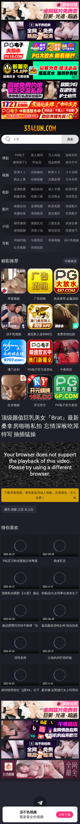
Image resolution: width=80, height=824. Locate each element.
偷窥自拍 (20, 206)
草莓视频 (54, 240)
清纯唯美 (37, 213)
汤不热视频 (71, 240)
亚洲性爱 (20, 189)
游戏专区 (71, 155)
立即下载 (65, 814)
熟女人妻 (20, 179)
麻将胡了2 (20, 162)
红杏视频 (20, 247)
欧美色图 (54, 206)
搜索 (70, 139)
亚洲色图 (37, 206)
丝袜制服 (37, 179)
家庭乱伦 (37, 223)
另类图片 (71, 213)
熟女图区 (54, 213)
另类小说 (37, 230)
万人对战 (54, 155)
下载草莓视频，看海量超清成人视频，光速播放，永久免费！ (40, 495)
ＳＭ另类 (71, 179)
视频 (5, 175)
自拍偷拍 (37, 172)
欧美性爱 (71, 189)
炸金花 (36, 162)
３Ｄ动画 (71, 172)
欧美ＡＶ (54, 172)
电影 (5, 192)
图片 (5, 209)
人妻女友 (54, 223)
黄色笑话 (54, 230)
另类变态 (71, 196)
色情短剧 (37, 247)
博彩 (5, 158)
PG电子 (20, 155)
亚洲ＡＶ (20, 172)
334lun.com (40, 128)
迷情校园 (20, 230)
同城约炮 (20, 240)
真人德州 (37, 155)
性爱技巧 (71, 230)
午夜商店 (37, 240)
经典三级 (37, 196)
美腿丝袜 (20, 213)
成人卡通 (54, 189)
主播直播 (54, 179)
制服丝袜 (20, 196)
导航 (5, 243)
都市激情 (20, 223)
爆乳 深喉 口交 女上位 (18, 509)
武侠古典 (71, 223)
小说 (5, 226)
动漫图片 (71, 206)
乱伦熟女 (54, 196)
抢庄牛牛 (71, 162)
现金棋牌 (54, 162)
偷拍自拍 (37, 189)
